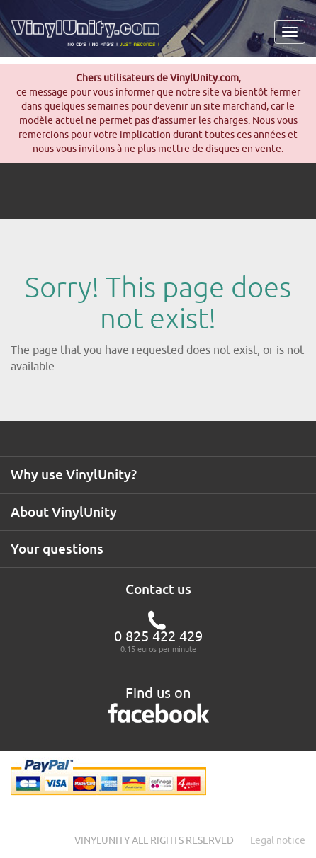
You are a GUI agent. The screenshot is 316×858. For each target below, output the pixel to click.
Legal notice (277, 840)
